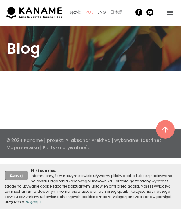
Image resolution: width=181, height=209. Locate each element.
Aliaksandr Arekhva (88, 140)
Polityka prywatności (67, 147)
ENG (101, 12)
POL (89, 12)
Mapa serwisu (22, 147)
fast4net (151, 140)
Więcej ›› (33, 201)
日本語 (116, 12)
